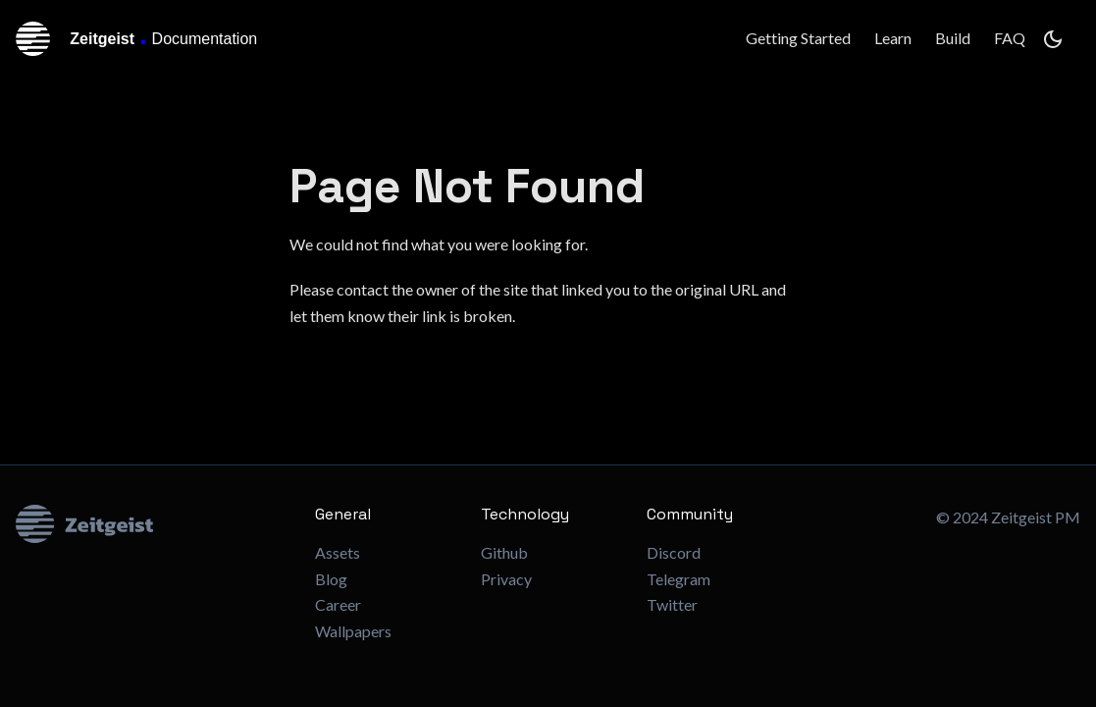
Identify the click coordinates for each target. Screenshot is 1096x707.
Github (504, 552)
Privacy (506, 579)
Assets (337, 552)
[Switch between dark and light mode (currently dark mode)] (1053, 39)
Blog (331, 579)
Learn (893, 37)
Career (338, 604)
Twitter (672, 604)
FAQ (1009, 37)
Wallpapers (353, 631)
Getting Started (798, 37)
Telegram (678, 579)
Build (952, 37)
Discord (674, 552)
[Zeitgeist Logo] (150, 524)
